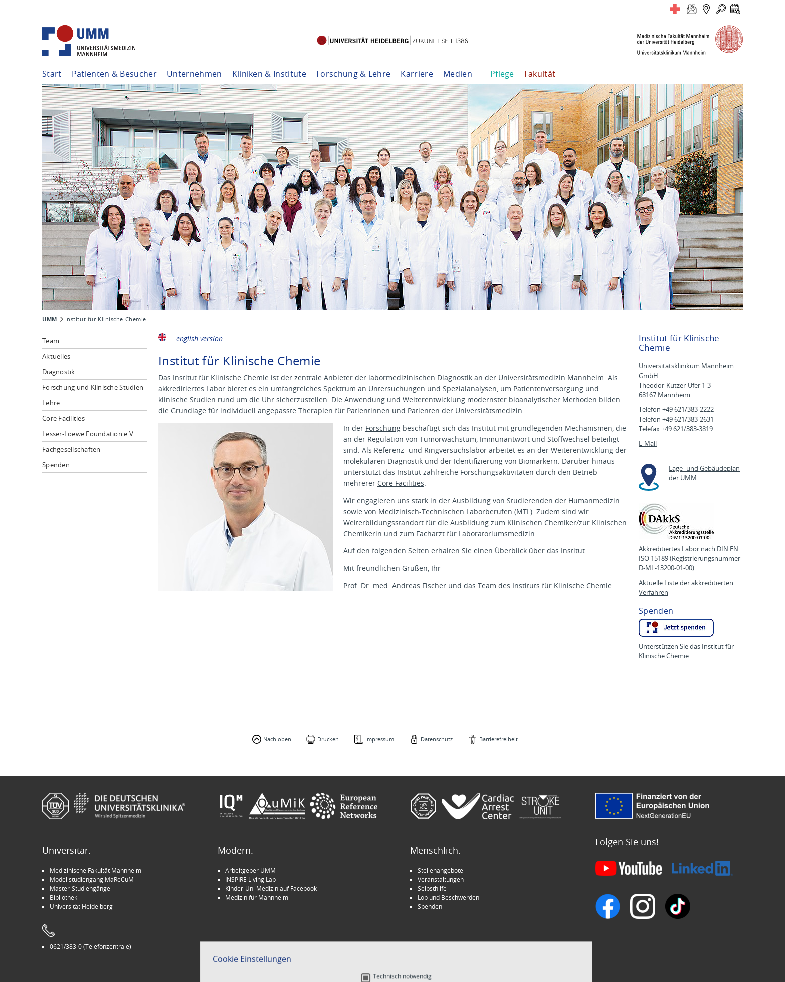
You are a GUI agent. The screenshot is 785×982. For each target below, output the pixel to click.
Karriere (417, 73)
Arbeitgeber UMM (250, 870)
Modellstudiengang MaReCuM (92, 879)
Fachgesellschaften (71, 449)
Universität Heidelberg (81, 906)
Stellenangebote (440, 870)
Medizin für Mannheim (256, 897)
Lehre (51, 402)
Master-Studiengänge (80, 888)
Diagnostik (58, 371)
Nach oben (277, 739)
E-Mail (648, 443)
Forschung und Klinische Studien (92, 387)
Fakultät (540, 73)
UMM (49, 319)
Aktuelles (56, 356)
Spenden (56, 464)
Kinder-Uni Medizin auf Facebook (271, 888)
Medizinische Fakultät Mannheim (95, 870)
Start (52, 73)
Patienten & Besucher (114, 73)
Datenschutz (437, 739)
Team (50, 340)
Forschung (383, 428)
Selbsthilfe (432, 888)
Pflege (502, 73)
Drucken (328, 739)
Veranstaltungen (441, 879)
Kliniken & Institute (269, 73)
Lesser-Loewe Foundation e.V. (88, 433)
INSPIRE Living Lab (250, 879)
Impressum (379, 739)
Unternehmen (194, 73)
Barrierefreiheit (498, 739)
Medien (457, 73)
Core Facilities (63, 418)
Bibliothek (63, 897)
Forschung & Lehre (353, 73)
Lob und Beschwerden (448, 897)
